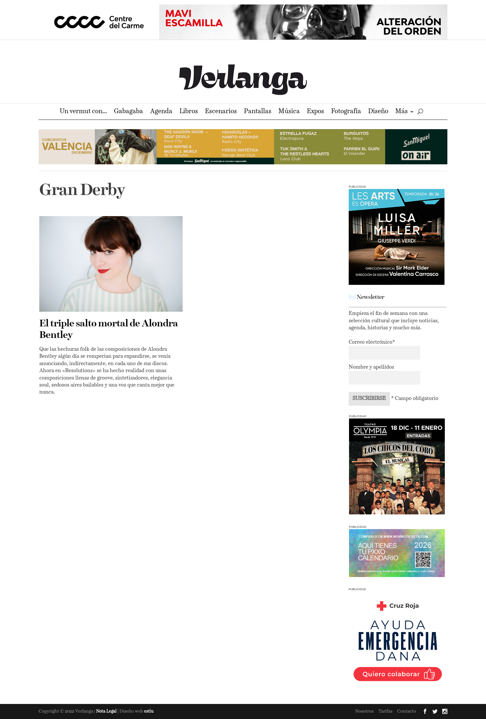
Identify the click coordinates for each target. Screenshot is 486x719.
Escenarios (221, 112)
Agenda (161, 112)
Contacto (406, 711)
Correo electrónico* (372, 342)
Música (289, 112)
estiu (149, 711)
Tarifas (385, 711)
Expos (315, 112)
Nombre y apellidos (371, 367)
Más (401, 112)
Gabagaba (128, 112)
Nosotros (364, 711)
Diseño (378, 112)
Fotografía (346, 112)
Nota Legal (107, 711)
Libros (188, 112)
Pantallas (257, 112)
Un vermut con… (83, 112)
